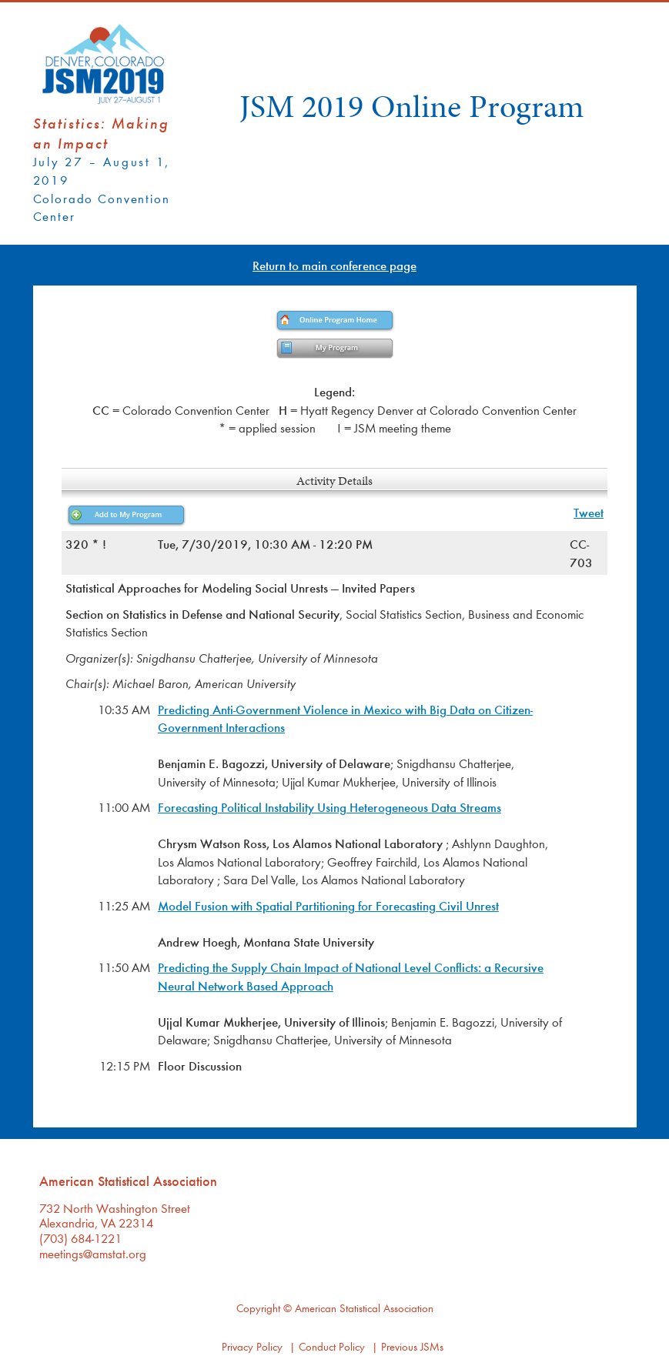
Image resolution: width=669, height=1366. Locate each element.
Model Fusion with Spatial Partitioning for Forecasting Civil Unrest (328, 905)
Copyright (258, 1308)
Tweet (589, 512)
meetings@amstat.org (92, 1253)
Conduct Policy (332, 1346)
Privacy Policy (252, 1346)
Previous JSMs (412, 1346)
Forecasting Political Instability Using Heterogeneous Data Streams (329, 807)
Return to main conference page (334, 265)
